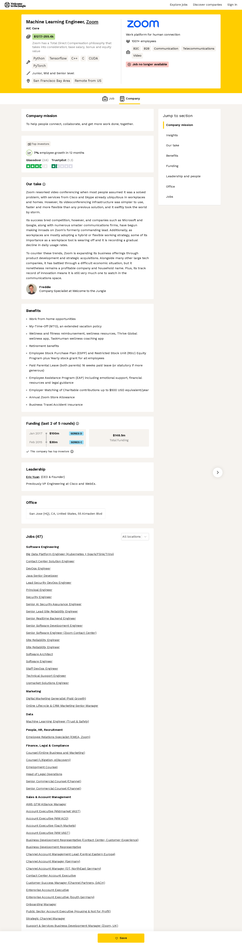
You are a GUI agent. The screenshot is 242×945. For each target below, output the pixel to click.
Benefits (172, 155)
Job (108, 98)
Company (129, 98)
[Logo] (15, 5)
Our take (172, 145)
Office (170, 186)
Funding (172, 166)
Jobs (169, 196)
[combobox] (122, 537)
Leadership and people (183, 176)
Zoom (92, 21)
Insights (172, 135)
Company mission (179, 125)
